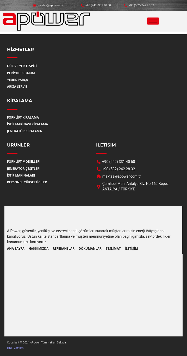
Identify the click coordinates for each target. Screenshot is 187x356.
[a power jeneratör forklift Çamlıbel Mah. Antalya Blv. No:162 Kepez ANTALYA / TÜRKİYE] (93, 292)
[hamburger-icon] (153, 21)
